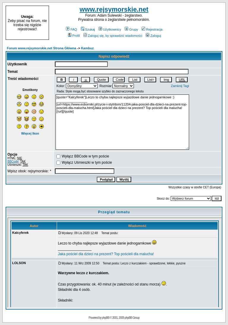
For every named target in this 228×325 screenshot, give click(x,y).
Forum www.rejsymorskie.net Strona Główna (41, 48)
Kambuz (87, 48)
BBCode (12, 161)
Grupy (131, 29)
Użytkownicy (110, 29)
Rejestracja (152, 29)
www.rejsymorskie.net (114, 9)
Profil (74, 35)
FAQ (71, 29)
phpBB (105, 317)
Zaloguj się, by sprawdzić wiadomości (112, 35)
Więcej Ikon (30, 133)
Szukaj (88, 29)
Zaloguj (153, 35)
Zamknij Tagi (180, 86)
